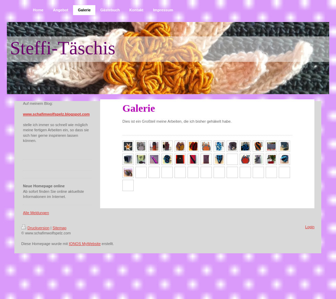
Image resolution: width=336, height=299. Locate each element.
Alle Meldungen (36, 213)
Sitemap (59, 228)
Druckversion (35, 228)
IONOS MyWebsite (85, 244)
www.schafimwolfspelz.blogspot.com (56, 114)
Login (309, 227)
